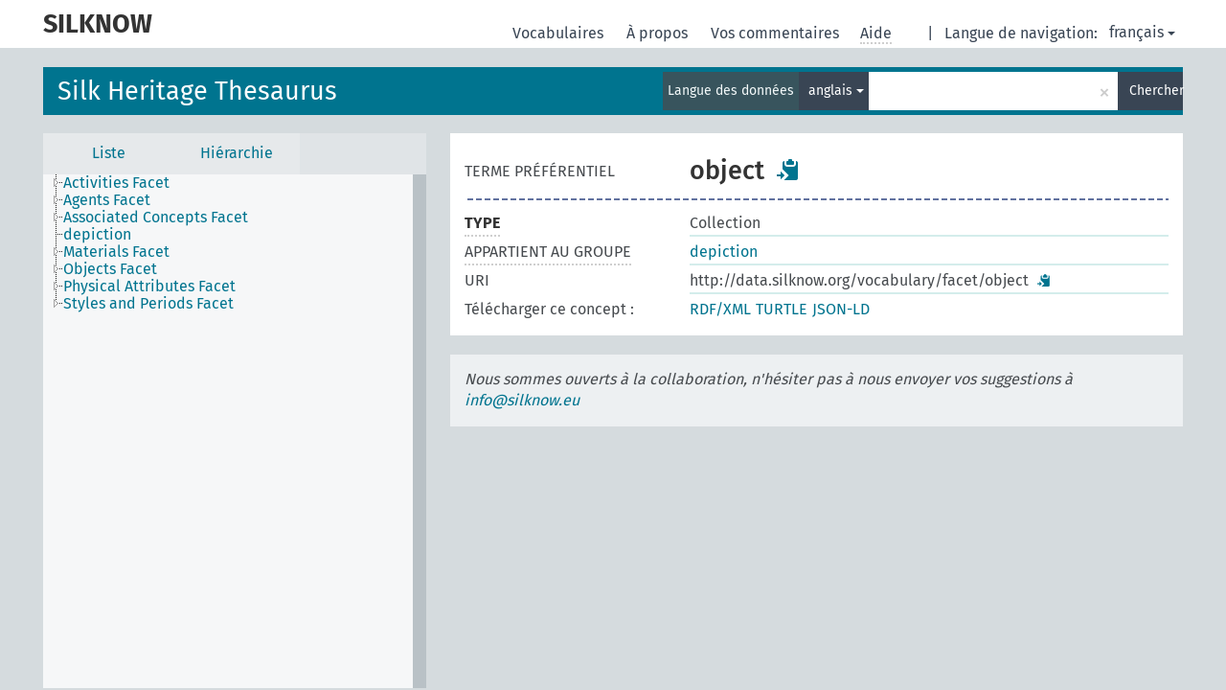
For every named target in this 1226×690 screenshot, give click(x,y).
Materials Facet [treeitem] (116, 252)
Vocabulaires (559, 33)
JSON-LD (841, 309)
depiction (724, 251)
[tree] (234, 431)
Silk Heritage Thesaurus (197, 91)
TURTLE (781, 309)
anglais (836, 90)
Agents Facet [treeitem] (106, 200)
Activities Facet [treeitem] (116, 183)
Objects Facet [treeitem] (110, 269)
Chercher (1156, 90)
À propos (659, 33)
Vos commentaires (777, 33)
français (1142, 32)
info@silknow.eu (522, 400)
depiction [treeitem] (97, 234)
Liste (108, 153)
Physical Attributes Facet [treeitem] (149, 286)
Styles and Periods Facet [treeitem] (148, 303)
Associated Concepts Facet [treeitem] (155, 217)
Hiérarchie (236, 153)
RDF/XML (720, 309)
